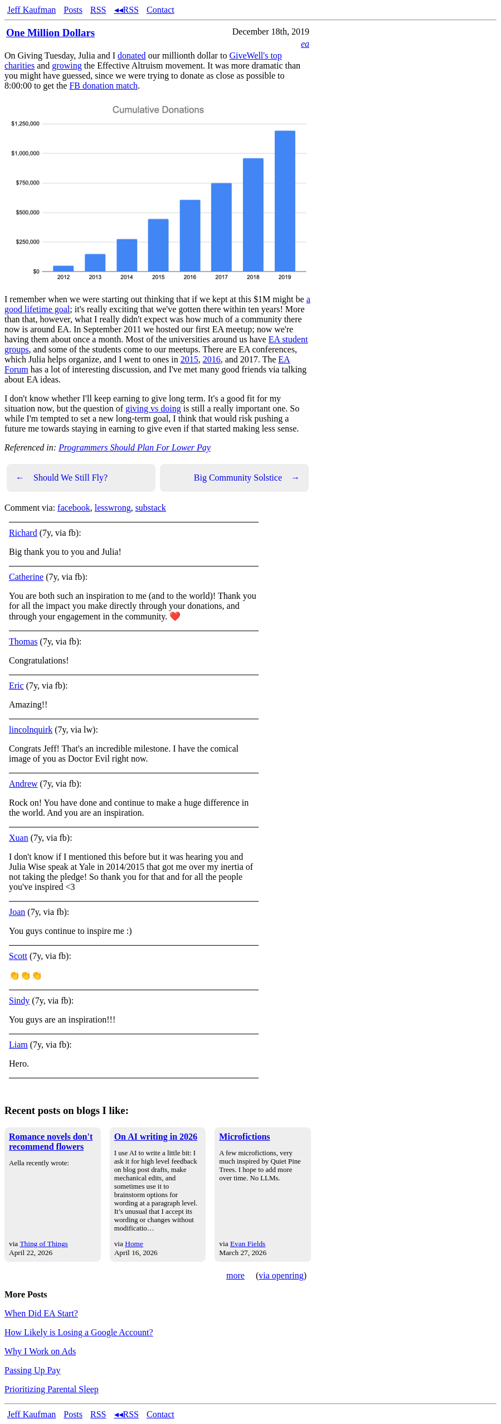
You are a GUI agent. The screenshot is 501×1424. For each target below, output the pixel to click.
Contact (160, 9)
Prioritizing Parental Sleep (51, 1389)
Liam (18, 1044)
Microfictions (244, 1136)
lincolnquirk (30, 729)
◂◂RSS (126, 9)
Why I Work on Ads (40, 1351)
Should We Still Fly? (62, 478)
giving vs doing (153, 408)
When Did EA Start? (41, 1313)
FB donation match (103, 85)
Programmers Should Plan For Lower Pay (135, 447)
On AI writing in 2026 (155, 1136)
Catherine (26, 577)
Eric (16, 685)
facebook (73, 507)
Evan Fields (247, 1243)
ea (305, 44)
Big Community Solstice (247, 478)
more (235, 1275)
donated (132, 55)
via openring (281, 1275)
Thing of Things (43, 1243)
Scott (18, 956)
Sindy (19, 1000)
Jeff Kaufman (31, 9)
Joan (17, 912)
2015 (189, 359)
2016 (212, 359)
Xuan (18, 837)
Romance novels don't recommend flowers (51, 1141)
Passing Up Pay (32, 1370)
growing (66, 65)
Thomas (23, 641)
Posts (73, 9)
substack (150, 507)
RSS (98, 9)
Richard (23, 532)
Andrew (23, 783)
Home (134, 1243)
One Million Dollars (50, 32)
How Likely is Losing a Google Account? (78, 1332)
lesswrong (113, 507)
